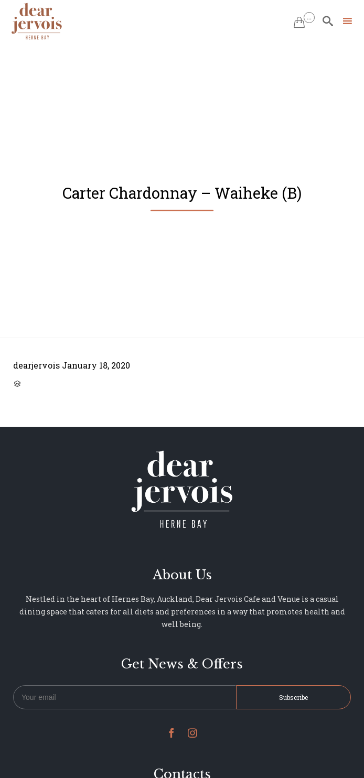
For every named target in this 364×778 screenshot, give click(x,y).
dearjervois (36, 365)
